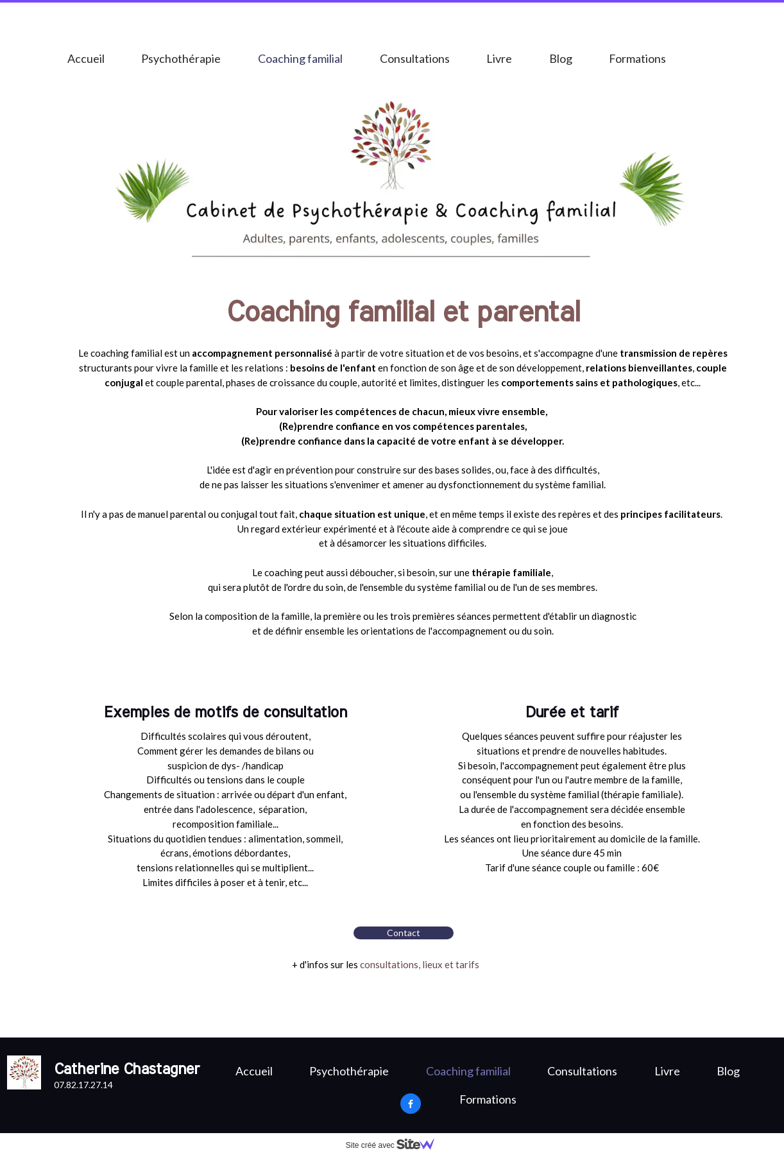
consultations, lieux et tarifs (419, 964)
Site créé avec (395, 1145)
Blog (560, 58)
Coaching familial (300, 58)
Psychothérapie (181, 58)
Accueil (86, 58)
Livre (499, 58)
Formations (637, 58)
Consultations (415, 58)
